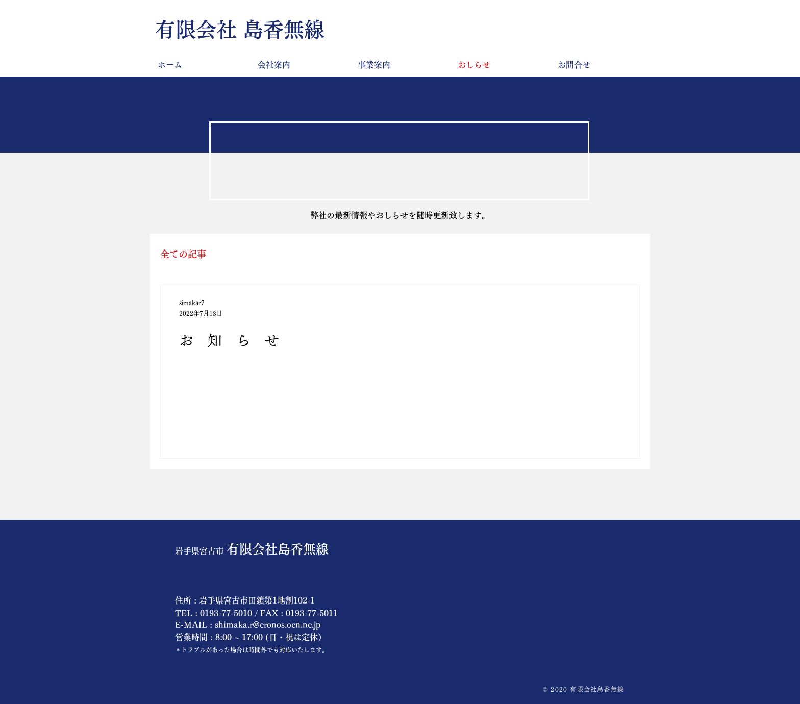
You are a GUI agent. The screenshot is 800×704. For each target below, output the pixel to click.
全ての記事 (183, 254)
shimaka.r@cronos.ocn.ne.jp (267, 625)
